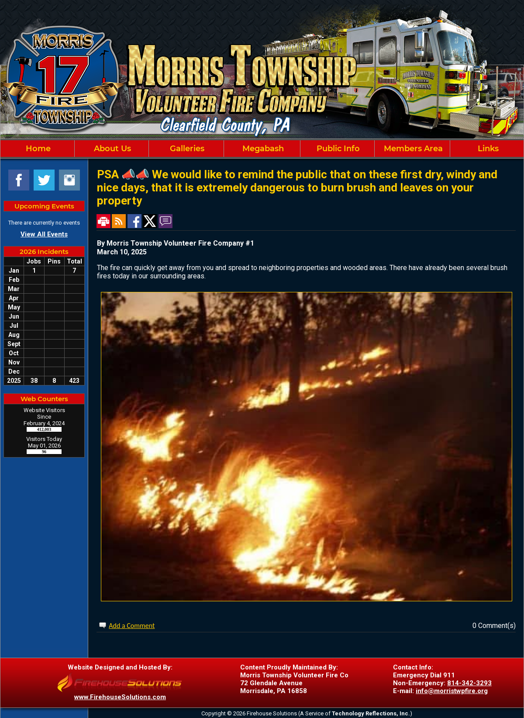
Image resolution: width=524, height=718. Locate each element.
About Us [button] (111, 148)
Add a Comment (132, 625)
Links (487, 148)
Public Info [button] (337, 148)
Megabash (262, 148)
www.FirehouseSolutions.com (120, 697)
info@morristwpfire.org (452, 691)
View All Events (44, 234)
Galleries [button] (186, 148)
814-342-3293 (469, 683)
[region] (262, 148)
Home (37, 148)
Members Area (412, 148)
